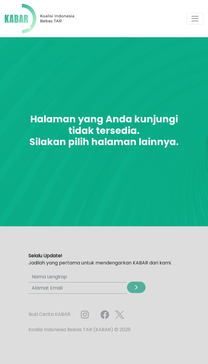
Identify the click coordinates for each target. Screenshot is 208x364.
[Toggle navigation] (195, 19)
